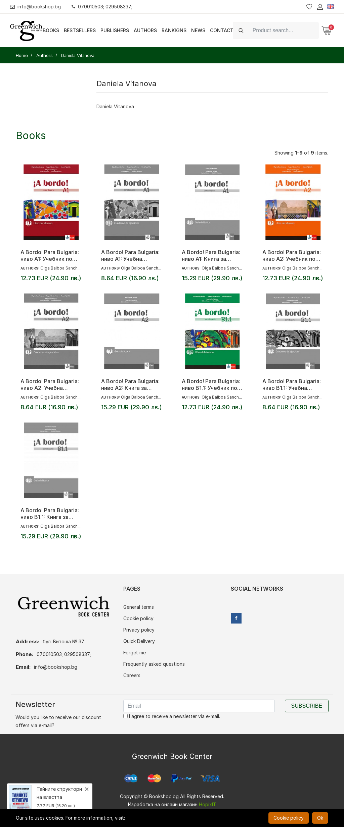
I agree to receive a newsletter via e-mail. (171, 716)
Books (51, 30)
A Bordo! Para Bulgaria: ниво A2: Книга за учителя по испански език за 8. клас (130, 384)
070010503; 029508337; (102, 6)
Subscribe (306, 706)
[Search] (284, 30)
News (198, 30)
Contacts (223, 30)
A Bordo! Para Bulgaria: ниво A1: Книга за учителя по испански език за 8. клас (211, 255)
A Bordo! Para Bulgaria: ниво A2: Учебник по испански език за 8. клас (291, 255)
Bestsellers (80, 30)
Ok (320, 818)
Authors (145, 30)
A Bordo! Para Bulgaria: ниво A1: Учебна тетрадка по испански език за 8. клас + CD (130, 255)
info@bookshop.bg (35, 6)
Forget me (134, 652)
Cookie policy (138, 618)
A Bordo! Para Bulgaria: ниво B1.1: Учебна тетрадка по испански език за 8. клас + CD (291, 384)
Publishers (114, 30)
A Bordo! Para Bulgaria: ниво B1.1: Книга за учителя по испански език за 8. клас (49, 513)
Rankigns (174, 30)
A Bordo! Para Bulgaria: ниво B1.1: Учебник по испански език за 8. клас (211, 384)
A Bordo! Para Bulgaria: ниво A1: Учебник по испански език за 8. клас (49, 255)
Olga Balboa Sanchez (61, 268)
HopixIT (207, 804)
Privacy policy (139, 630)
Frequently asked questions (154, 664)
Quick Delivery (139, 641)
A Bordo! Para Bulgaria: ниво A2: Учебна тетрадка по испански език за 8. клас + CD (49, 384)
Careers (131, 675)
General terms (138, 607)
